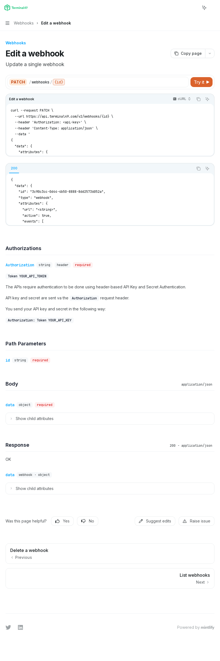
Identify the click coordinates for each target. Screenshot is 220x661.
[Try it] (201, 82)
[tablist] (99, 168)
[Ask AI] (207, 99)
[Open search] (194, 7)
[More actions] (213, 8)
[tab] (14, 168)
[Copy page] (188, 53)
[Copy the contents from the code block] (198, 99)
